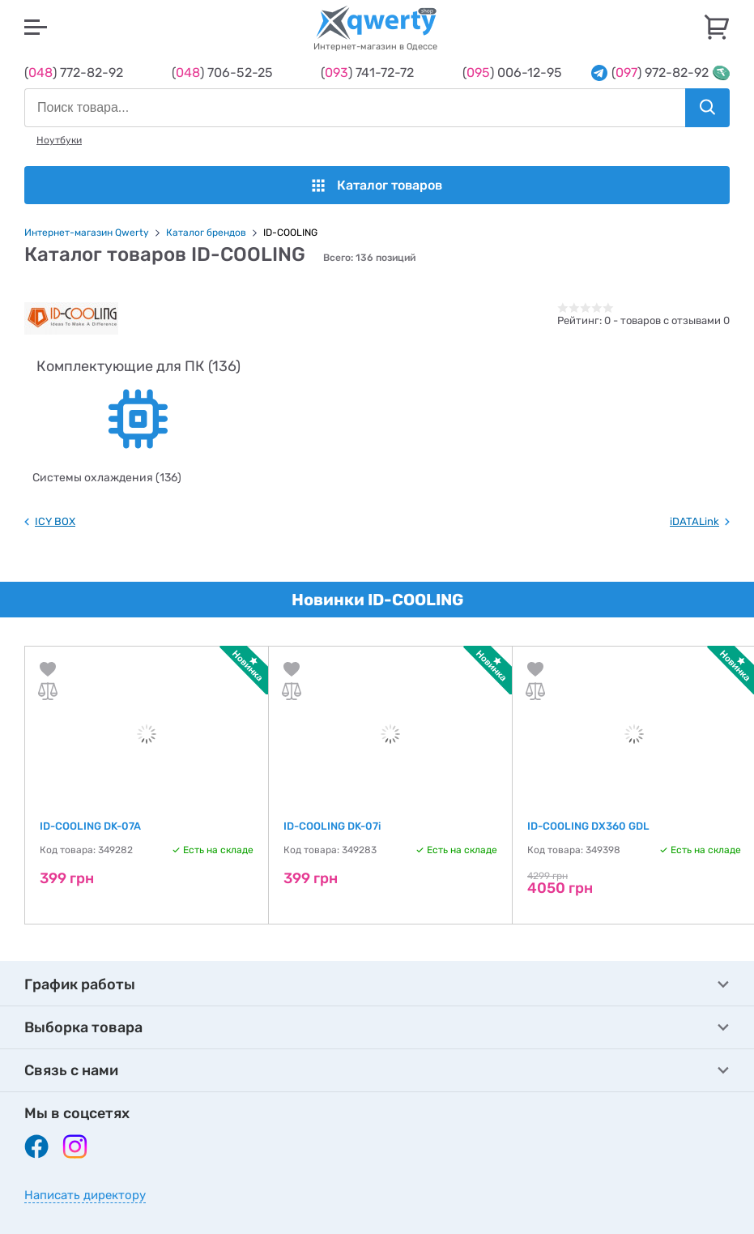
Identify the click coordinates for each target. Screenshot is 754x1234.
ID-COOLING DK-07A (90, 826)
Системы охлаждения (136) (106, 478)
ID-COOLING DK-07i (332, 826)
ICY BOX (55, 521)
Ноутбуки (59, 140)
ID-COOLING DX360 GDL (588, 826)
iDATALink (694, 521)
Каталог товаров (377, 185)
